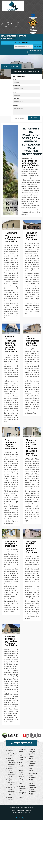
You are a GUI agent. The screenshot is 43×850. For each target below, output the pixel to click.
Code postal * (17, 85)
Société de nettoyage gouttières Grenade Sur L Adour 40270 (32, 754)
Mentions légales (21, 818)
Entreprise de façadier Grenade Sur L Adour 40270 (33, 777)
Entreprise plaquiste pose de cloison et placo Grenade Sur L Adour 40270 (22, 777)
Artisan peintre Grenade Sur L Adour (22, 765)
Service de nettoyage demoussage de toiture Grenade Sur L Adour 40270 (32, 789)
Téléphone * (16, 98)
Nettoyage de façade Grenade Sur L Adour (22, 756)
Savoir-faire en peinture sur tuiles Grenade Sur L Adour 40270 (32, 766)
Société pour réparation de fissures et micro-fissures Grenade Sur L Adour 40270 (22, 792)
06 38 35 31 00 (14, 24)
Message (15, 105)
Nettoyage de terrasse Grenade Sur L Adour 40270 (11, 791)
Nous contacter (11, 66)
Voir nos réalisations (21, 42)
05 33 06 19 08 (5, 24)
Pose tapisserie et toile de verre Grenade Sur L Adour (11, 762)
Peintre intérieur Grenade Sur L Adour (11, 781)
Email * (15, 92)
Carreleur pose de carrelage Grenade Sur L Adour (11, 772)
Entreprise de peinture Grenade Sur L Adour (11, 752)
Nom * (14, 79)
